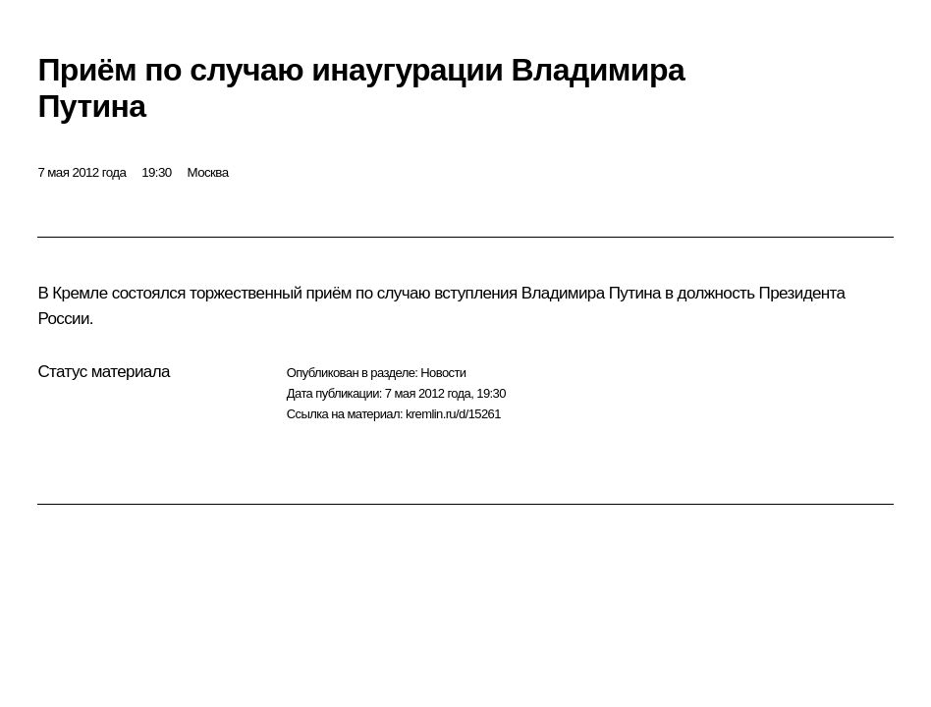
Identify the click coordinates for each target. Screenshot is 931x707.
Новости (443, 372)
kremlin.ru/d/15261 (453, 414)
